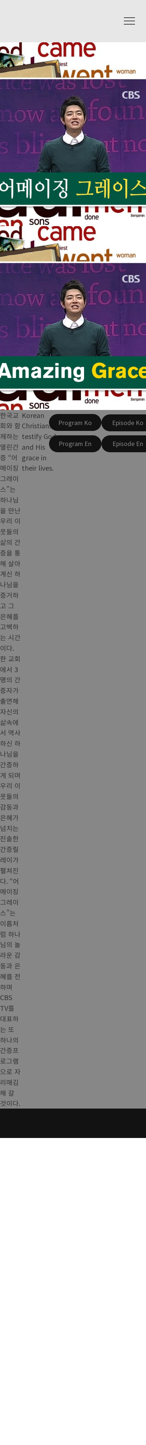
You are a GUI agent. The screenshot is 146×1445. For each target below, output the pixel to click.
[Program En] (75, 443)
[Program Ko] (75, 422)
